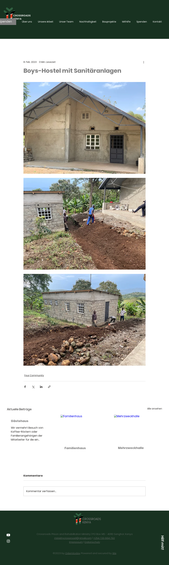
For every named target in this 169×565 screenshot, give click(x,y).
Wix (114, 553)
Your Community (34, 375)
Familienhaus (75, 448)
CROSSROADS (92, 519)
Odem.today (72, 553)
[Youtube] (8, 535)
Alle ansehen (154, 408)
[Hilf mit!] (162, 542)
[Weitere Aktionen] (144, 62)
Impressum (76, 542)
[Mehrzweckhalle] (138, 428)
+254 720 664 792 (104, 538)
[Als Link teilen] (49, 386)
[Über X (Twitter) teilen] (33, 386)
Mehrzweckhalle (131, 448)
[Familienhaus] (85, 428)
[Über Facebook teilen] (25, 386)
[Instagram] (8, 541)
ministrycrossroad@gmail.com (73, 538)
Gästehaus (19, 421)
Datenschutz (92, 542)
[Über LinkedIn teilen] (41, 386)
